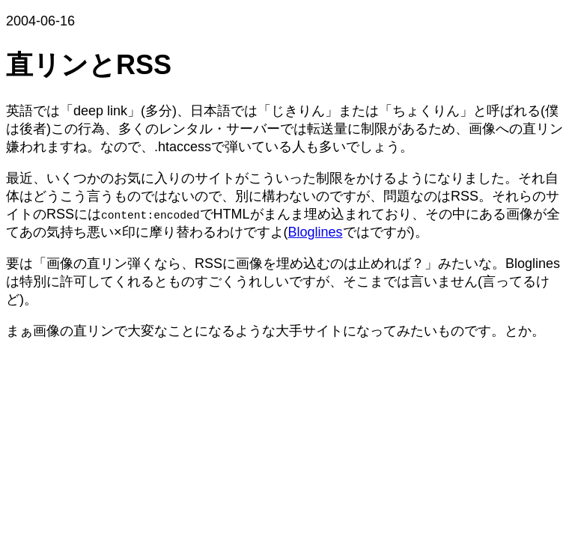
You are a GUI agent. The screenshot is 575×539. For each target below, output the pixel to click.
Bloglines (315, 232)
